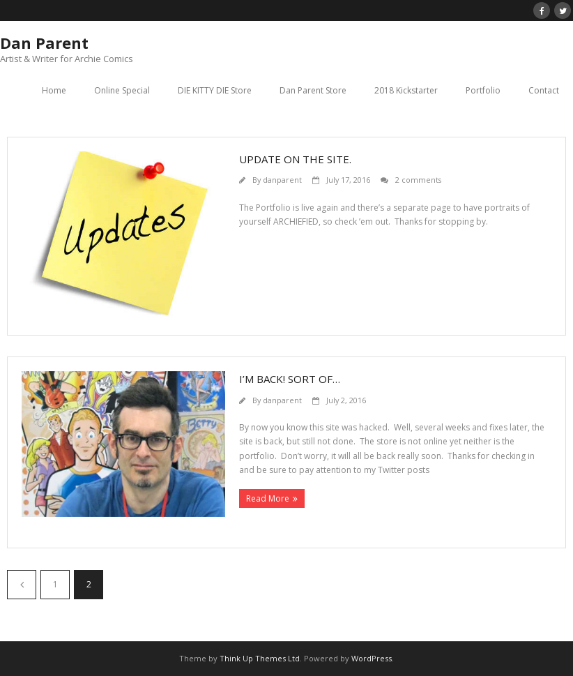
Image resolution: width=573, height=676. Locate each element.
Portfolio (483, 90)
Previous (21, 584)
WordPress (371, 658)
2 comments (418, 179)
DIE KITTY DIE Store (215, 90)
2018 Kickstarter (406, 90)
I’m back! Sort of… (289, 379)
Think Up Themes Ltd (260, 658)
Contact (543, 90)
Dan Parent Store (313, 90)
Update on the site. (295, 159)
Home (54, 90)
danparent (282, 179)
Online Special (122, 90)
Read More (267, 498)
